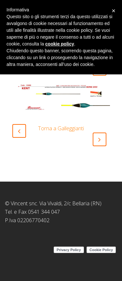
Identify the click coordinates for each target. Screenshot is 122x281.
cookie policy (59, 43)
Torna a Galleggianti (61, 128)
